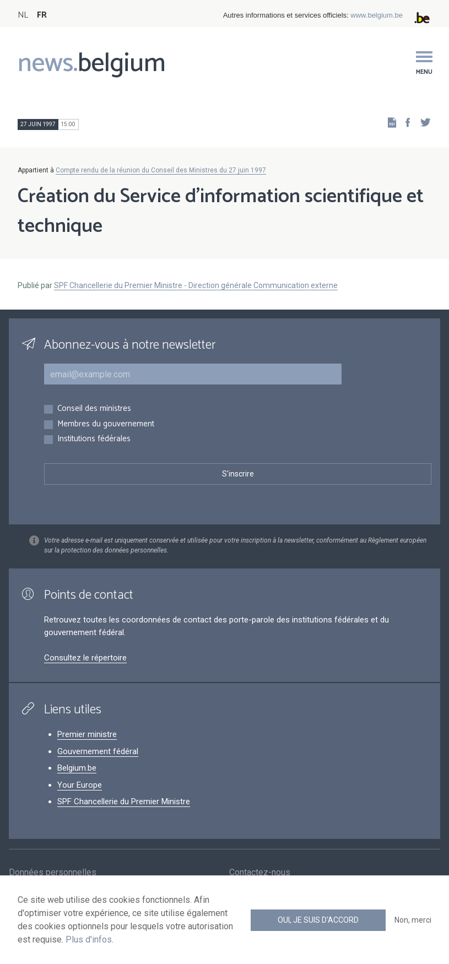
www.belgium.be (376, 15)
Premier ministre (87, 734)
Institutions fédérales (94, 439)
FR (42, 15)
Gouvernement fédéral (97, 751)
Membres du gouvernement (105, 424)
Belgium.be (76, 768)
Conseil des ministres (94, 409)
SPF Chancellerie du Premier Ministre (123, 801)
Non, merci (412, 920)
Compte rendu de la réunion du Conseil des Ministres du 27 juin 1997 (161, 170)
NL (23, 15)
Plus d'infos (89, 939)
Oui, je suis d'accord (318, 920)
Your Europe (79, 785)
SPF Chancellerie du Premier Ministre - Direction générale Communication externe (196, 285)
